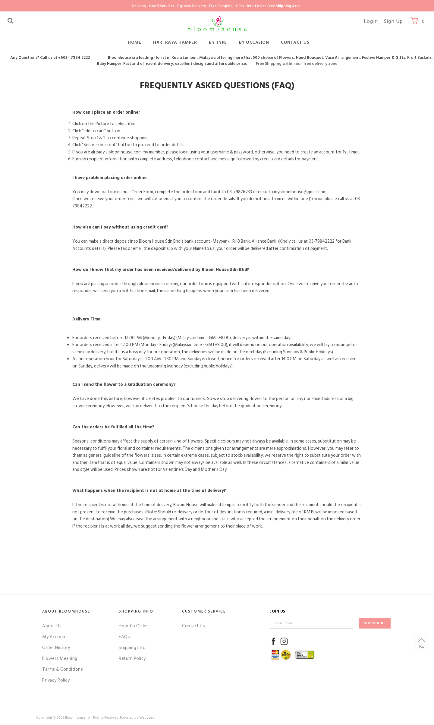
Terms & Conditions (62, 669)
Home (134, 42)
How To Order (133, 626)
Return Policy (132, 658)
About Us (51, 626)
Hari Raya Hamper (175, 42)
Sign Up (393, 21)
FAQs (124, 636)
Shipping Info (132, 647)
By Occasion (254, 42)
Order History (56, 647)
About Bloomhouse (66, 611)
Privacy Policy (56, 680)
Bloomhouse (75, 717)
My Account (54, 636)
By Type (218, 42)
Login (371, 21)
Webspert (147, 717)
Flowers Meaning (59, 658)
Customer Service (204, 611)
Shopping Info (136, 611)
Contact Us (295, 42)
